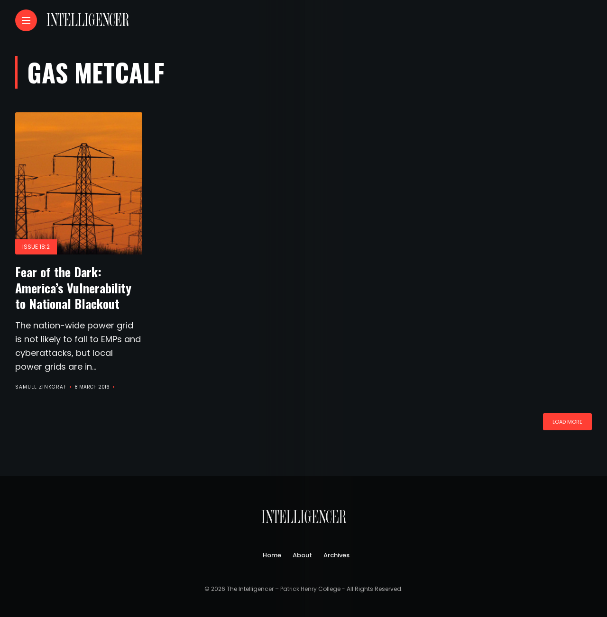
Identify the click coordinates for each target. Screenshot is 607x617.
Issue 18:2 (36, 247)
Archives (336, 555)
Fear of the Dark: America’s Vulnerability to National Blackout (73, 288)
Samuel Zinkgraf (40, 386)
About (302, 555)
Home (272, 555)
